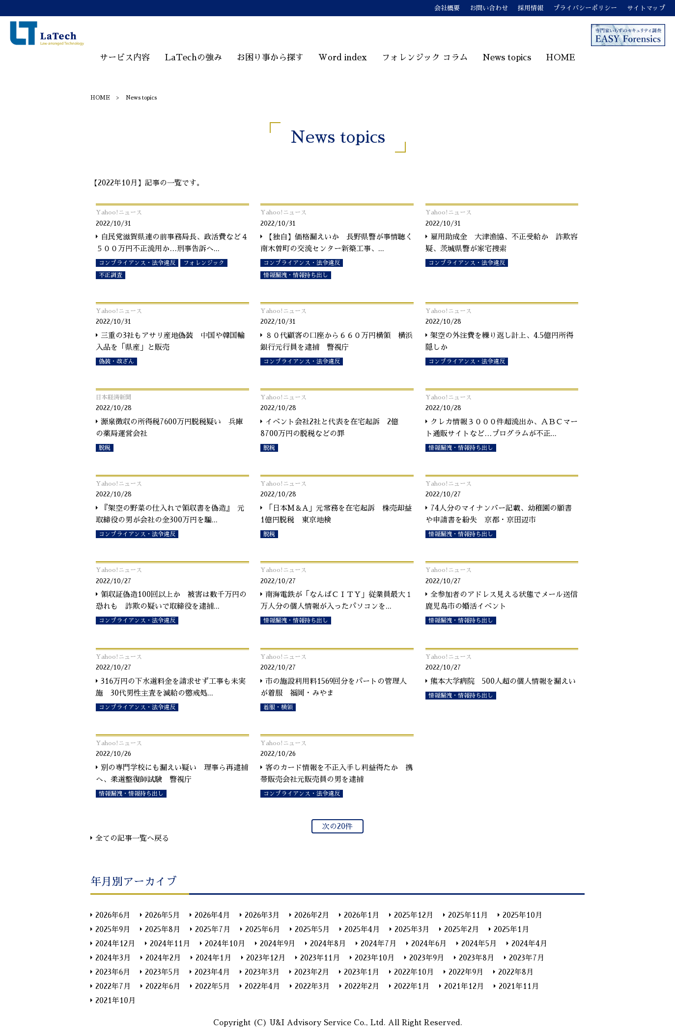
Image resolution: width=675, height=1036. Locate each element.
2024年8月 (328, 943)
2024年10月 (225, 943)
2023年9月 (426, 957)
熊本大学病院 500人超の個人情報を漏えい (503, 681)
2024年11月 (170, 943)
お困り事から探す (270, 57)
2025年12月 (413, 915)
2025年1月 (511, 929)
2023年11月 (320, 957)
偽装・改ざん (116, 361)
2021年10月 (115, 1000)
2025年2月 (461, 929)
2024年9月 (277, 943)
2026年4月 (212, 915)
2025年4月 (362, 929)
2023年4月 (212, 972)
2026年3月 (262, 915)
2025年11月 (468, 915)
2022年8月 (516, 972)
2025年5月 (312, 929)
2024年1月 (213, 957)
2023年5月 (162, 972)
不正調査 (110, 275)
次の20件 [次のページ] (337, 826)
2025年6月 (262, 929)
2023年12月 (265, 957)
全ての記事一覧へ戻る (132, 838)
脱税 (105, 448)
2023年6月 (112, 972)
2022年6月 (162, 986)
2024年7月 (378, 943)
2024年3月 (113, 957)
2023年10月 (374, 957)
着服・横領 (278, 707)
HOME (560, 57)
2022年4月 (262, 986)
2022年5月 (212, 986)
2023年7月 (526, 957)
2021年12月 (464, 986)
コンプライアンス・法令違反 (137, 263)
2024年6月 (429, 943)
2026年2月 (311, 915)
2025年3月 (411, 929)
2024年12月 (115, 943)
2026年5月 (162, 915)
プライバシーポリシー (585, 8)
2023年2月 (311, 972)
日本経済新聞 (113, 397)
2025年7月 (212, 929)
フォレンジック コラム (425, 57)
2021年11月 (519, 986)
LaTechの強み (193, 57)
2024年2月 (163, 957)
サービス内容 (125, 57)
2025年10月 (522, 915)
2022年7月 (113, 986)
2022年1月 (411, 986)
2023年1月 (361, 972)
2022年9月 (466, 972)
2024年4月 (529, 943)
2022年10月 (414, 972)
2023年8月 (476, 957)
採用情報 (530, 8)
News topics (506, 57)
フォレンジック (204, 263)
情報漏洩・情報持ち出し (295, 275)
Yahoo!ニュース (119, 212)
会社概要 (447, 8)
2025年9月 (112, 929)
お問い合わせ (489, 8)
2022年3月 (312, 986)
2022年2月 (361, 986)
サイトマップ (646, 8)
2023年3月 (262, 972)
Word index (342, 57)
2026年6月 (112, 915)
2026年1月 (361, 915)
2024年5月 (479, 943)
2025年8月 (162, 929)
